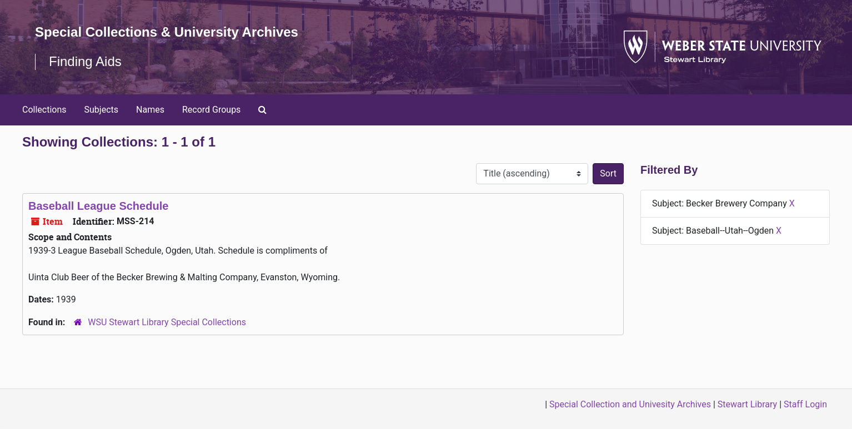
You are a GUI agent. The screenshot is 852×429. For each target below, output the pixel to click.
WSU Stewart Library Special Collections (167, 322)
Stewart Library (747, 404)
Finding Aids (85, 61)
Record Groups (211, 109)
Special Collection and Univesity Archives (630, 404)
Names (150, 109)
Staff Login (805, 404)
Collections (44, 109)
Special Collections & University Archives (166, 31)
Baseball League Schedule (98, 206)
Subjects (101, 109)
